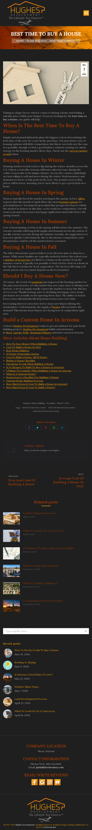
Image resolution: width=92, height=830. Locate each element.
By (51, 403)
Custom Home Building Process (24, 380)
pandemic (37, 282)
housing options (68, 201)
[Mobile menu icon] (86, 13)
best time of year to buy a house (34, 408)
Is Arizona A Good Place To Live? (34, 674)
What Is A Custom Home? (21, 373)
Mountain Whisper (41, 332)
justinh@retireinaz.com (50, 767)
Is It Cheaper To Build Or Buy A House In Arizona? (35, 367)
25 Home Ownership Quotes (22, 353)
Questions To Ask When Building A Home (29, 363)
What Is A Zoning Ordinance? (40, 583)
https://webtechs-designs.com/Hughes (41, 450)
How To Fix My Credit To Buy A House (37, 650)
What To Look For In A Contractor (43, 530)
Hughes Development (26, 325)
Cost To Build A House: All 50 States (26, 357)
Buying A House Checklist (20, 360)
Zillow (81, 198)
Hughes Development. (25, 825)
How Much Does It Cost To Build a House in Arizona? (37, 384)
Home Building (38, 403)
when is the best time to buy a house (61, 408)
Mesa (9, 332)
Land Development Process (39, 513)
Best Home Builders (17, 350)
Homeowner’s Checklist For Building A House (32, 377)
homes (56, 306)
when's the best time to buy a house (46, 411)
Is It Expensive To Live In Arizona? (43, 600)
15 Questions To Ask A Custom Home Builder (49, 548)
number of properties (18, 259)
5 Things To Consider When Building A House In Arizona (38, 370)
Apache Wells (21, 332)
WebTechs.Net (49, 827)
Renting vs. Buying (25, 662)
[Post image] (11, 518)
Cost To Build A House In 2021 (23, 347)
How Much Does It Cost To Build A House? (30, 387)
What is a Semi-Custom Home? (41, 565)
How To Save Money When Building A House (31, 343)
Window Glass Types (27, 686)
